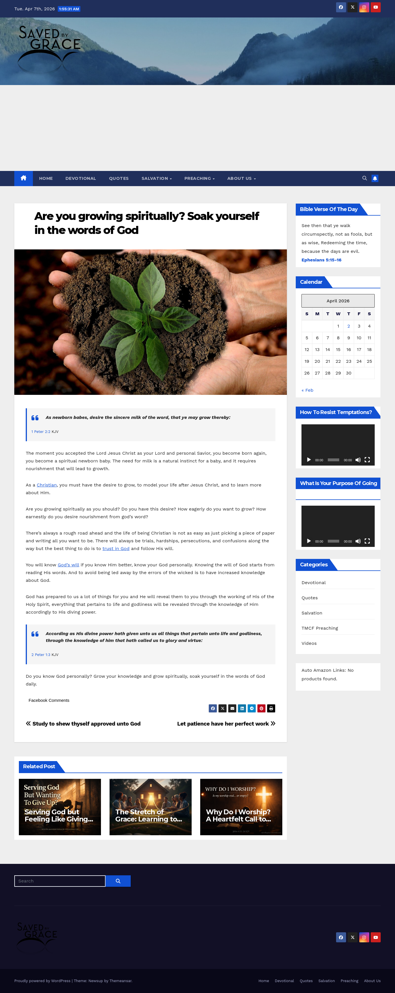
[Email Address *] (198, 506)
